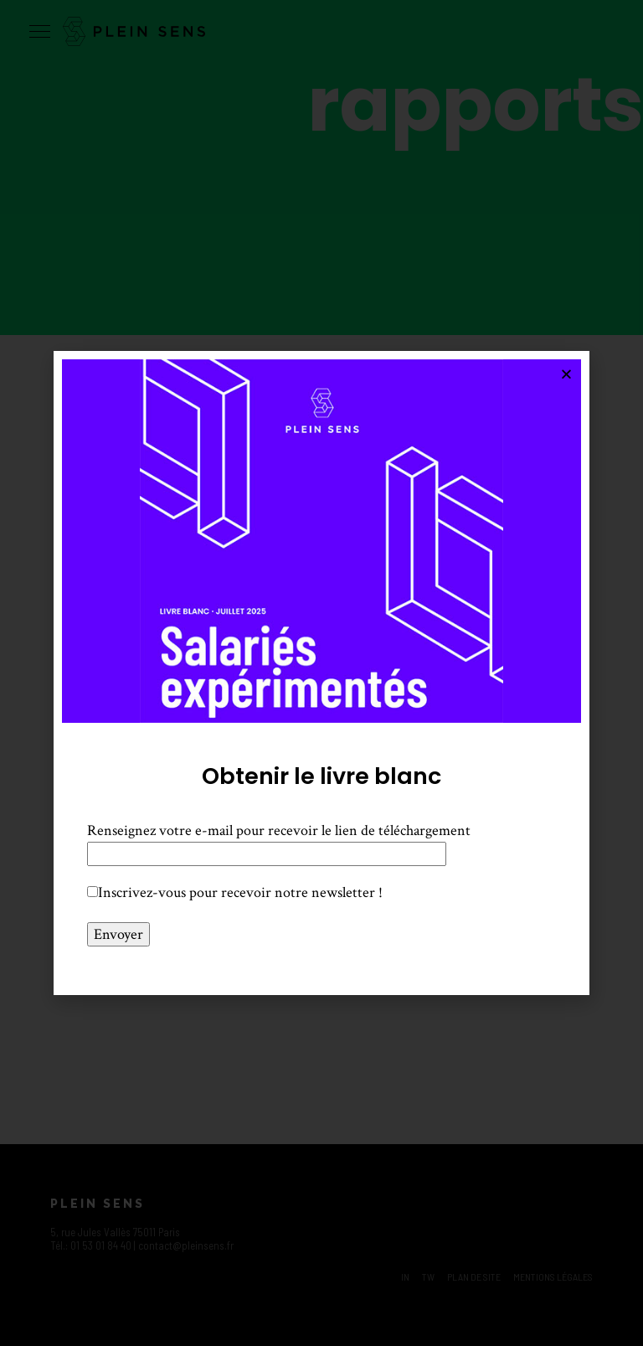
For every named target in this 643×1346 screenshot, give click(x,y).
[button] (566, 374)
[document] (321, 673)
